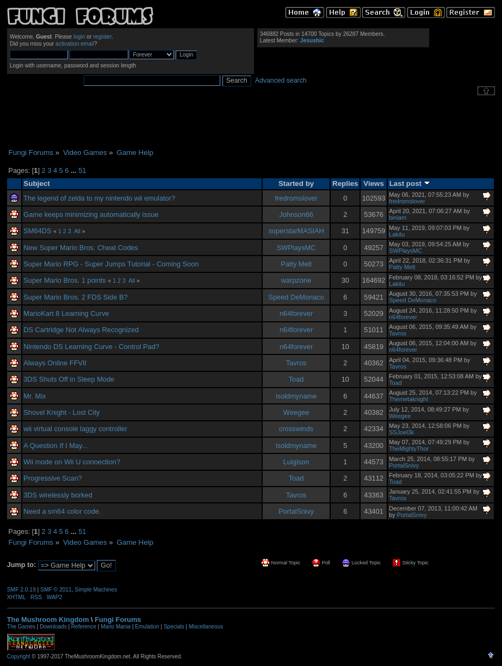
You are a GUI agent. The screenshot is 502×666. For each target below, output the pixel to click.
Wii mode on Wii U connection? (71, 462)
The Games (21, 627)
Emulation (147, 627)
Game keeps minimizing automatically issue (90, 214)
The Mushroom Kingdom (48, 619)
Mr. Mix (34, 396)
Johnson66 (296, 214)
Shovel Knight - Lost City (61, 412)
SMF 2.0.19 (21, 590)
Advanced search (281, 80)
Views (373, 183)
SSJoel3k (401, 432)
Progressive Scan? (52, 478)
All (77, 231)
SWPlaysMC (296, 248)
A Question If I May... (55, 445)
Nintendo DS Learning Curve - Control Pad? (91, 347)
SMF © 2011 (56, 590)
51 (82, 170)
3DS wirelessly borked (57, 495)
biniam (397, 217)
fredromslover (296, 198)
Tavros (397, 333)
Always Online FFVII (54, 363)
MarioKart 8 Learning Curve (66, 313)
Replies (345, 183)
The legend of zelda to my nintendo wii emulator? (99, 198)
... (74, 170)
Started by (296, 183)
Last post (409, 183)
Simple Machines (96, 590)
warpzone (296, 280)
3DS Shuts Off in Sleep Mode (68, 379)
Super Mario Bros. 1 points (64, 280)
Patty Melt (296, 264)
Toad (296, 379)
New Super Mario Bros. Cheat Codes (80, 248)
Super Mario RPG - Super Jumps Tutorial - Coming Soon (111, 264)
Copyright (18, 656)
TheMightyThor (409, 448)
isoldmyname (296, 396)
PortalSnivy (404, 465)
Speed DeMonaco (296, 297)
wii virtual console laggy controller (75, 429)
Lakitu (397, 234)
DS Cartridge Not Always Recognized (81, 330)
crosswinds (296, 429)
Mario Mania (116, 627)
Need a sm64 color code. (62, 511)
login (79, 37)
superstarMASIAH (296, 231)
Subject (36, 183)
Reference (83, 627)
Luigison (296, 462)
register (102, 37)
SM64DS (37, 231)
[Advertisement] (251, 121)
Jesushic (312, 40)
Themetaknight (408, 399)
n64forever (296, 313)
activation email (74, 44)
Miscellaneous (206, 627)
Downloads (53, 627)
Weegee (296, 412)
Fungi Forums (118, 619)
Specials (174, 627)
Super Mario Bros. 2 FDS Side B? (75, 297)
